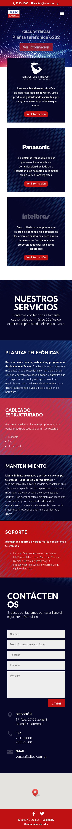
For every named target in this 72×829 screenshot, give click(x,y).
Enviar (56, 703)
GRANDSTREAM (36, 33)
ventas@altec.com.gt (31, 756)
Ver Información (36, 49)
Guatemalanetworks (36, 824)
